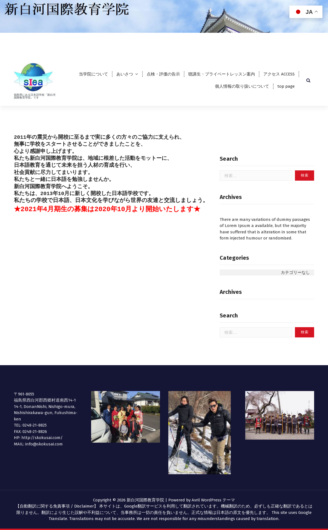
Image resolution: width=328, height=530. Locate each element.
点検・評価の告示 (163, 74)
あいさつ (124, 74)
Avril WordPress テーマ (213, 500)
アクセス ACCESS (279, 74)
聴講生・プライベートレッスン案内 (221, 74)
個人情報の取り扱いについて (242, 86)
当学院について (93, 74)
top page (286, 86)
